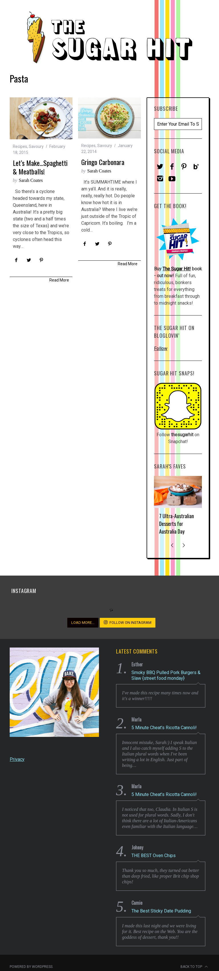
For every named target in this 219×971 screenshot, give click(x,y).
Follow (160, 348)
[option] (178, 508)
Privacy (17, 759)
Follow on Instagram (127, 622)
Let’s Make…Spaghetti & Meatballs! (40, 167)
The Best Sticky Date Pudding (161, 911)
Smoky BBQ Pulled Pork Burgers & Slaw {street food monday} (165, 675)
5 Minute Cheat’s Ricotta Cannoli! (164, 727)
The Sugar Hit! (177, 269)
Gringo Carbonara (102, 162)
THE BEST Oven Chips (153, 855)
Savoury (36, 146)
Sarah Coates (31, 180)
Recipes (20, 146)
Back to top (194, 967)
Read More (59, 280)
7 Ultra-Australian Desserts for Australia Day (176, 523)
